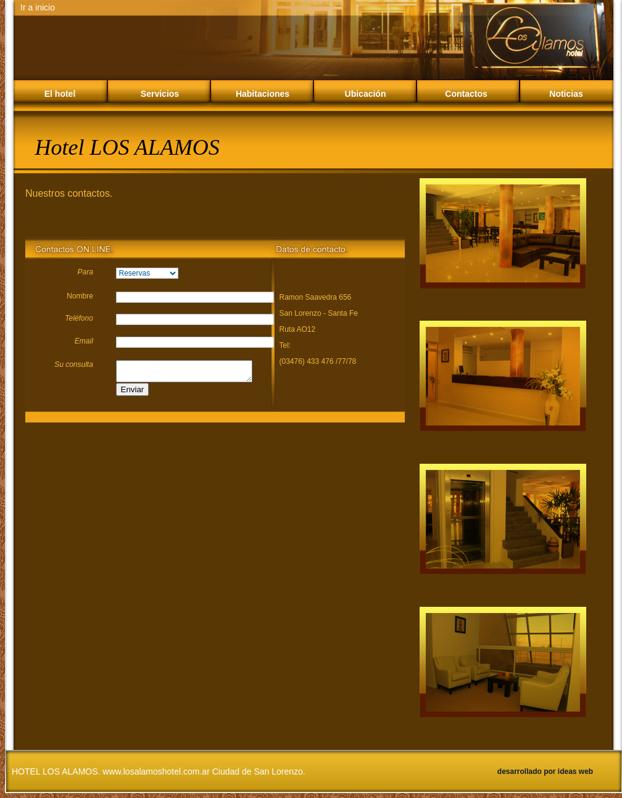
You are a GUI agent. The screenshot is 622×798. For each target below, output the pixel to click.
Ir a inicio (37, 7)
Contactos (466, 94)
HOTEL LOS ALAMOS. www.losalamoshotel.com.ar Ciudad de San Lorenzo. (158, 771)
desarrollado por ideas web (545, 771)
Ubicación (365, 94)
